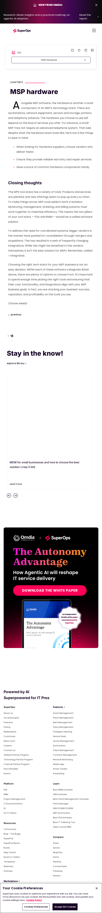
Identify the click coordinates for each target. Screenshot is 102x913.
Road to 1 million (12, 773)
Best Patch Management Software (71, 715)
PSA (5, 705)
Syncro (56, 763)
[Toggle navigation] (94, 30)
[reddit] (79, 50)
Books (7, 763)
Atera (56, 759)
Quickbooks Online (13, 826)
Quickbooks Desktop (14, 831)
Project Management (14, 715)
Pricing (7, 643)
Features (8, 638)
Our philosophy (11, 633)
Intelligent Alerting (62, 647)
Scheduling (58, 689)
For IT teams (10, 729)
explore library (16, 363)
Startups (8, 787)
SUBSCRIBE (51, 861)
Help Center (10, 768)
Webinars (8, 782)
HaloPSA (57, 777)
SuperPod (8, 754)
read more (16, 400)
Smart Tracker (60, 685)
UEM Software (60, 710)
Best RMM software (63, 705)
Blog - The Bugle (12, 750)
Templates (9, 777)
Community (10, 745)
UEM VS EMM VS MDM (63, 724)
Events (7, 689)
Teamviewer (10, 808)
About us (8, 629)
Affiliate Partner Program (16, 671)
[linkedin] (85, 50)
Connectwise (60, 782)
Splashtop (9, 803)
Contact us (9, 666)
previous (16, 314)
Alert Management (62, 638)
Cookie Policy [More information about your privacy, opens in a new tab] (34, 900)
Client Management (63, 666)
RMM (6, 710)
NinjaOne (57, 768)
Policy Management (63, 643)
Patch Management (63, 633)
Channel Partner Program (17, 680)
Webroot (8, 821)
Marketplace (10, 647)
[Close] (96, 888)
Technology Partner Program (18, 675)
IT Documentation (13, 719)
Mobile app (58, 680)
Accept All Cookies (65, 906)
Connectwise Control (15, 812)
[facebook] (92, 50)
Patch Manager (60, 719)
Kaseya (56, 791)
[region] (51, 898)
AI (4, 724)
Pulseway (58, 787)
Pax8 (6, 835)
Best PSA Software (62, 733)
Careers (8, 661)
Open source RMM (62, 743)
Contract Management (65, 671)
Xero (6, 817)
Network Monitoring (63, 675)
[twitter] (72, 50)
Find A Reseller (11, 685)
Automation (59, 661)
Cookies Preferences (36, 906)
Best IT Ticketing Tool (64, 738)
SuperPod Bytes (12, 759)
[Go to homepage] (22, 30)
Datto (56, 773)
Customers (9, 652)
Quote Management (63, 657)
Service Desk (59, 652)
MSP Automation (61, 729)
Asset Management (63, 629)
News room (9, 657)
